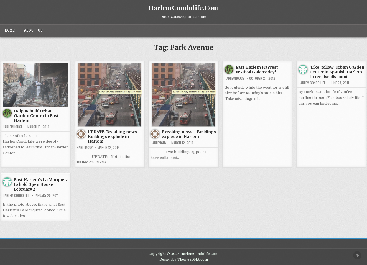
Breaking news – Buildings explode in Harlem (189, 134)
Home (10, 30)
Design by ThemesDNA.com (183, 259)
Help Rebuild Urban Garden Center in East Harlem (36, 116)
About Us (33, 30)
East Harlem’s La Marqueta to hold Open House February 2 (41, 184)
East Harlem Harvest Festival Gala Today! (257, 69)
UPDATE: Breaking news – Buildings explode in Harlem (114, 136)
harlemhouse (12, 126)
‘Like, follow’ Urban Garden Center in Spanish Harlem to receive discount (337, 72)
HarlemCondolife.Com (183, 7)
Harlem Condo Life (312, 82)
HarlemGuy (85, 147)
